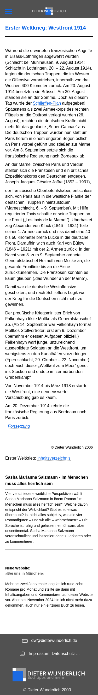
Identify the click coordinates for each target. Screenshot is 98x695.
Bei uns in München (24, 573)
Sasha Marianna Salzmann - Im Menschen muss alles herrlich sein (46, 480)
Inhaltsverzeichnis (53, 458)
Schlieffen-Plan (47, 103)
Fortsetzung (19, 426)
